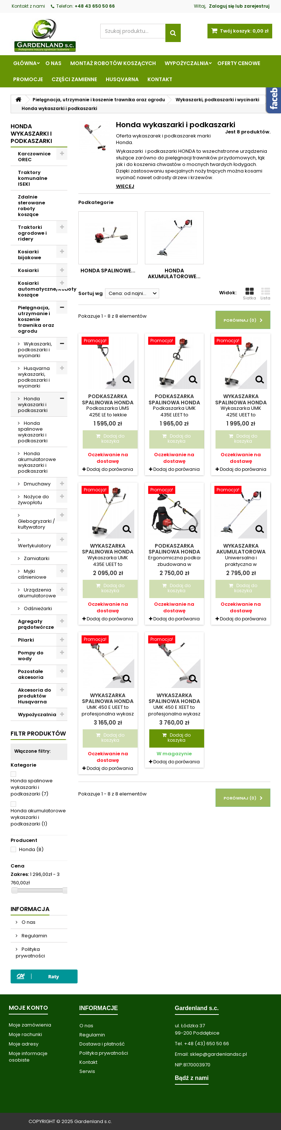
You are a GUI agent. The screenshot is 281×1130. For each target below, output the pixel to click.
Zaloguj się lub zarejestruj (239, 6)
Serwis (87, 1071)
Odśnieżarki (37, 608)
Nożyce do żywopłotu (33, 499)
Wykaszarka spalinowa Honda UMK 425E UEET (241, 402)
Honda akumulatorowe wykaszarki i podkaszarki (37, 462)
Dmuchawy (36, 483)
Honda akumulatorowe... (174, 273)
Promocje (28, 79)
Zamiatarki (36, 558)
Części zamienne (74, 79)
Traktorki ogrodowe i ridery (32, 233)
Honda (31, 849)
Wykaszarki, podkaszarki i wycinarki (35, 349)
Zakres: (20, 874)
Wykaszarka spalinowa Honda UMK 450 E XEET (174, 701)
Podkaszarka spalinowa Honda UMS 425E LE (108, 402)
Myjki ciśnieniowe (32, 574)
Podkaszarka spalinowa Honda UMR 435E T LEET (174, 552)
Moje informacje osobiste (28, 1056)
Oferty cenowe (238, 63)
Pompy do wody (31, 655)
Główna (25, 63)
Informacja (30, 909)
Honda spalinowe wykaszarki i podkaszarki (33, 432)
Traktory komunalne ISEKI (32, 178)
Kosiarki (28, 270)
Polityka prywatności (30, 952)
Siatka (249, 294)
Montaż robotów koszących (113, 63)
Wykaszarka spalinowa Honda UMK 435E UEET (108, 552)
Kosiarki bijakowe (29, 254)
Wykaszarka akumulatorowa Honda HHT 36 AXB (241, 552)
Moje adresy (23, 1043)
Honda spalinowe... (107, 270)
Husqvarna (122, 79)
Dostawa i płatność (102, 1043)
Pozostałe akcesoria (31, 674)
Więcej (125, 186)
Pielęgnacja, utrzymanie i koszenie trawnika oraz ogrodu (36, 319)
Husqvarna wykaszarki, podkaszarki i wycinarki (34, 377)
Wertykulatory (34, 545)
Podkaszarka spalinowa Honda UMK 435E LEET (174, 402)
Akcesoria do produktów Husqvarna (34, 696)
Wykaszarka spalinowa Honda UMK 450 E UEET (108, 701)
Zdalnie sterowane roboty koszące (31, 205)
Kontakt (159, 79)
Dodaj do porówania (110, 469)
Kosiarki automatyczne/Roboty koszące (42, 289)
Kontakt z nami (28, 6)
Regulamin (33, 935)
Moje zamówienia (30, 1024)
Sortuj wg (90, 293)
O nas (53, 63)
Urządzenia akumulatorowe (37, 592)
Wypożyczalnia (187, 63)
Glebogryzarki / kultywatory (36, 524)
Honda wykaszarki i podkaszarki (33, 404)
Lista (265, 294)
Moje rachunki (25, 1034)
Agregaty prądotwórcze (36, 624)
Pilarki (26, 639)
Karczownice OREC (34, 156)
